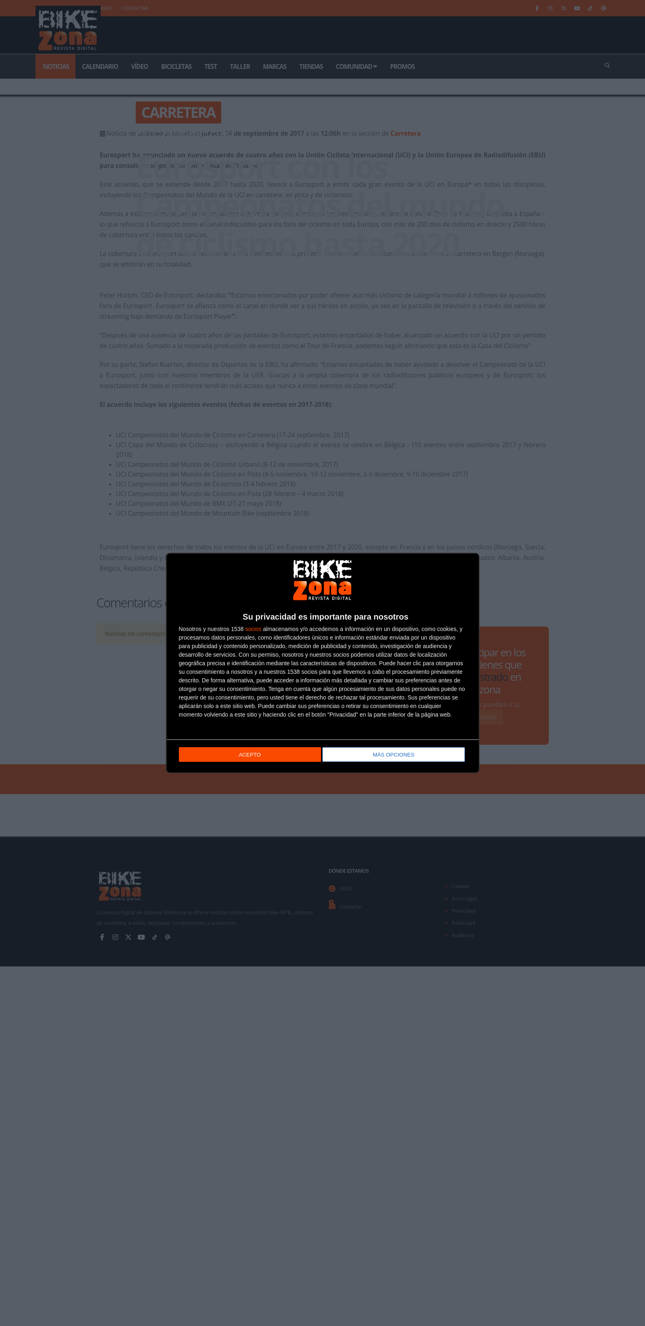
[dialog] (323, 663)
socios (253, 630)
